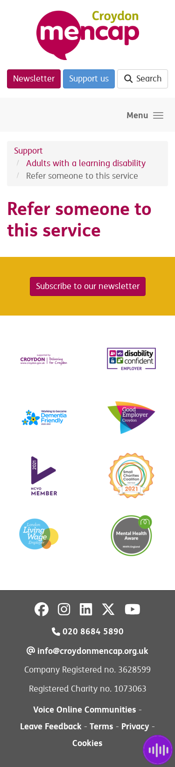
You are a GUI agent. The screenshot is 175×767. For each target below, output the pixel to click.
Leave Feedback (51, 726)
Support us (89, 79)
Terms (101, 726)
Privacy (135, 726)
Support (28, 151)
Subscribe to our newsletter (88, 286)
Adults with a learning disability (86, 163)
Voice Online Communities (84, 709)
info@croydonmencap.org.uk (87, 651)
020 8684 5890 (88, 631)
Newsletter (34, 79)
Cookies (87, 743)
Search (142, 79)
